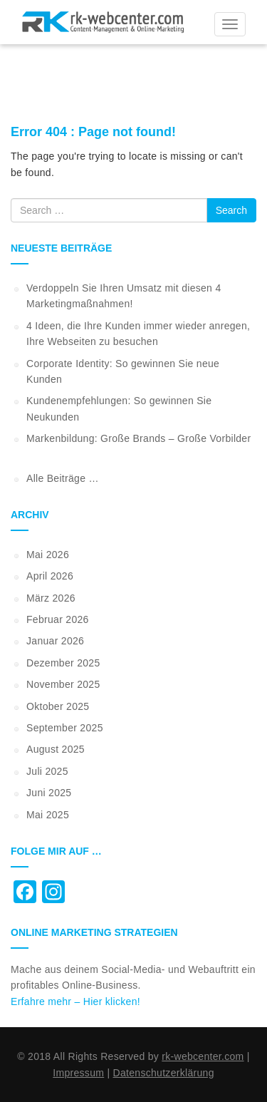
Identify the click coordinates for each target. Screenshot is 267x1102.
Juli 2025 (47, 771)
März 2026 (50, 598)
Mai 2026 (47, 554)
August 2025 (55, 749)
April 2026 (49, 576)
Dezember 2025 (63, 663)
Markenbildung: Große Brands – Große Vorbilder (138, 438)
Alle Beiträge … (62, 478)
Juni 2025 (48, 792)
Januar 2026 (55, 641)
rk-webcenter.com (203, 1056)
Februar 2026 (57, 619)
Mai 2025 (47, 814)
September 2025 (64, 727)
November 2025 (63, 684)
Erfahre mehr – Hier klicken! (75, 1001)
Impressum (78, 1072)
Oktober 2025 (57, 706)
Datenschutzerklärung (163, 1072)
